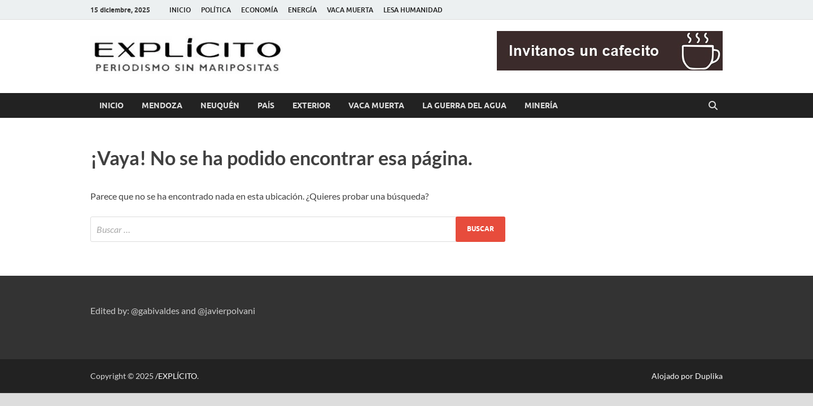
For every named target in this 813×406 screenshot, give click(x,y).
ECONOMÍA (259, 10)
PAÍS (265, 105)
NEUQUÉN (219, 105)
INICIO (180, 10)
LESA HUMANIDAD (413, 10)
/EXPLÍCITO (176, 376)
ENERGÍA (302, 10)
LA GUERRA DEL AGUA (464, 105)
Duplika (709, 376)
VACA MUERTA (350, 10)
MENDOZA (162, 105)
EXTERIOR (311, 105)
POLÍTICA (216, 10)
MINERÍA (541, 105)
